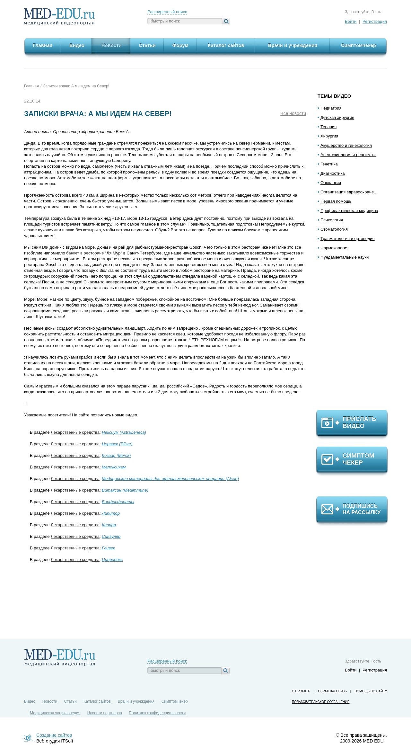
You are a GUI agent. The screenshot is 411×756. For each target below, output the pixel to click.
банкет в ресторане (85, 253)
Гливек (108, 548)
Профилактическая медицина (349, 210)
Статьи (70, 701)
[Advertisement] (354, 337)
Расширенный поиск (167, 11)
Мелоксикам (114, 467)
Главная (31, 86)
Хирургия (329, 136)
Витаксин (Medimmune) (125, 490)
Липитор (111, 513)
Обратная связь (332, 691)
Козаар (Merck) (116, 455)
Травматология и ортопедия (347, 238)
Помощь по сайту (370, 691)
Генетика (329, 164)
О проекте (301, 691)
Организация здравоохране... (348, 192)
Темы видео (334, 96)
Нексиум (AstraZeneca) (124, 432)
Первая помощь (335, 201)
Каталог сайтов (97, 701)
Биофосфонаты (118, 501)
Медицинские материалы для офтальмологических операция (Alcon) (170, 478)
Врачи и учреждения (136, 701)
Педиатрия (331, 108)
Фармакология (334, 247)
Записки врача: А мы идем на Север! (76, 86)
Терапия (328, 126)
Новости (49, 701)
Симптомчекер (175, 701)
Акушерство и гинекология (346, 145)
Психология (331, 220)
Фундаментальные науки (344, 257)
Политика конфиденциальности (157, 713)
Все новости (293, 113)
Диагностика (332, 173)
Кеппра (109, 524)
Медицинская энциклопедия (55, 713)
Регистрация (375, 21)
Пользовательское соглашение (320, 702)
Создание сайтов (54, 735)
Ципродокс (112, 559)
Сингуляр (111, 536)
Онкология (330, 182)
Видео (29, 701)
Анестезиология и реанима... (348, 154)
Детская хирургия (337, 117)
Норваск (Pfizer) (117, 443)
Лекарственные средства (75, 432)
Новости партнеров (104, 713)
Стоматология (334, 229)
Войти (350, 21)
